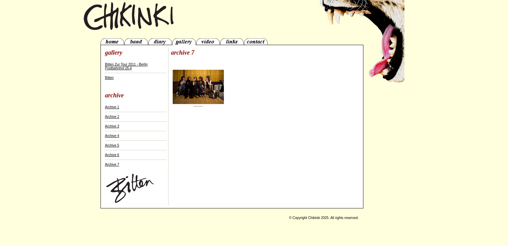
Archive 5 (112, 145)
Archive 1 (112, 107)
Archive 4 (112, 136)
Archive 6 (112, 155)
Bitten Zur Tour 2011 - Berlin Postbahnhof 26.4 (126, 66)
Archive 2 (112, 117)
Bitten (109, 78)
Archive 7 (112, 164)
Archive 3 (112, 126)
